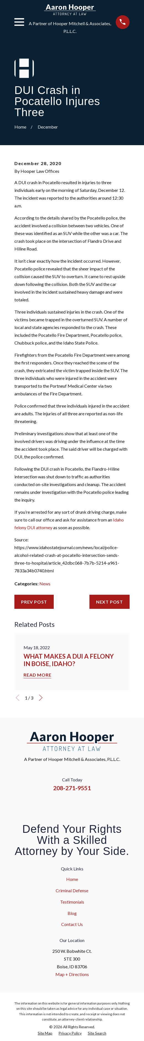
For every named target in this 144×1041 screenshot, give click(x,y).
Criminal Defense (72, 890)
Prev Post (34, 601)
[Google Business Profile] (93, 804)
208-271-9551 (72, 788)
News (44, 583)
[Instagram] (65, 804)
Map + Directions (72, 974)
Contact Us (72, 924)
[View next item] (41, 698)
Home (72, 879)
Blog (72, 913)
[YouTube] (79, 804)
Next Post (109, 601)
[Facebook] (51, 804)
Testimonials (72, 901)
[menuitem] (45, 1033)
